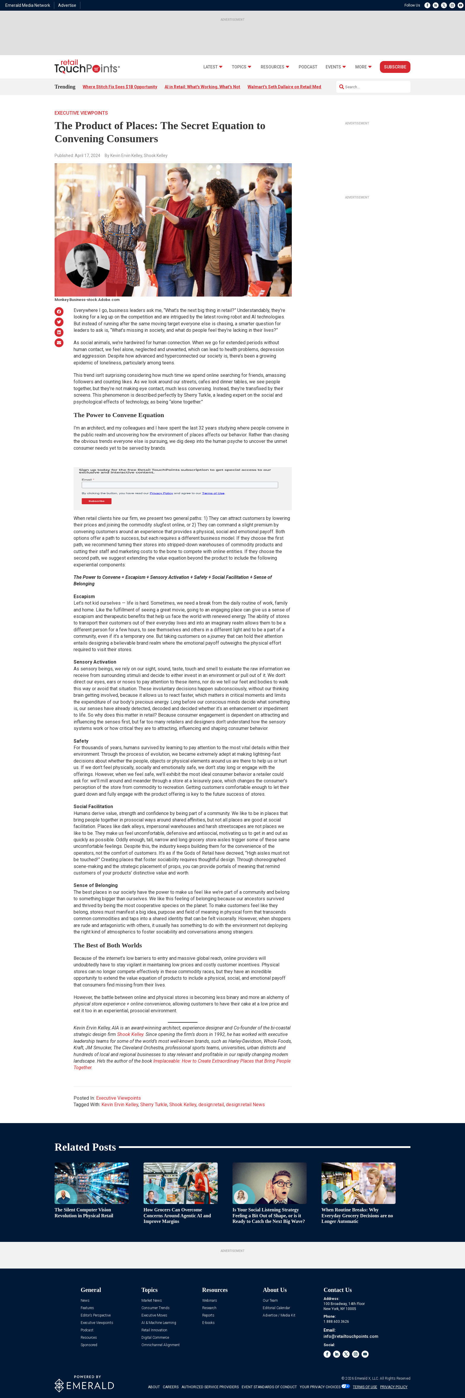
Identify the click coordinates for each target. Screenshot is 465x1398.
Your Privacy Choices (320, 1387)
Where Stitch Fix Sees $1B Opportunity (120, 86)
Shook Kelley (182, 1104)
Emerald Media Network (27, 5)
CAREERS (171, 1387)
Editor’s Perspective (96, 1315)
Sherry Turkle (153, 1104)
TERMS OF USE (365, 1387)
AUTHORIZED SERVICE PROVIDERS (210, 1387)
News (85, 1301)
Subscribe (395, 67)
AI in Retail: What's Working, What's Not (202, 86)
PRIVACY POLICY (393, 1387)
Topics (239, 67)
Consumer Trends (155, 1308)
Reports (208, 1315)
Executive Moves (154, 1315)
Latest (210, 67)
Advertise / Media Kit (279, 1315)
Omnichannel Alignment (160, 1345)
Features (87, 1308)
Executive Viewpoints (81, 113)
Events (333, 67)
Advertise (67, 5)
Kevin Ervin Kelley (119, 1104)
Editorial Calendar (276, 1308)
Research (209, 1308)
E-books (208, 1323)
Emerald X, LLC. (367, 1378)
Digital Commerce (155, 1338)
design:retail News (245, 1104)
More (361, 67)
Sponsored (89, 1345)
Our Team (270, 1301)
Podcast (308, 67)
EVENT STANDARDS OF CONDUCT (269, 1387)
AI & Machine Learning (158, 1323)
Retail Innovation (154, 1330)
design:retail (211, 1104)
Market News (151, 1301)
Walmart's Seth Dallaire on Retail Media (286, 86)
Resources (272, 67)
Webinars (209, 1301)
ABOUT (154, 1387)
